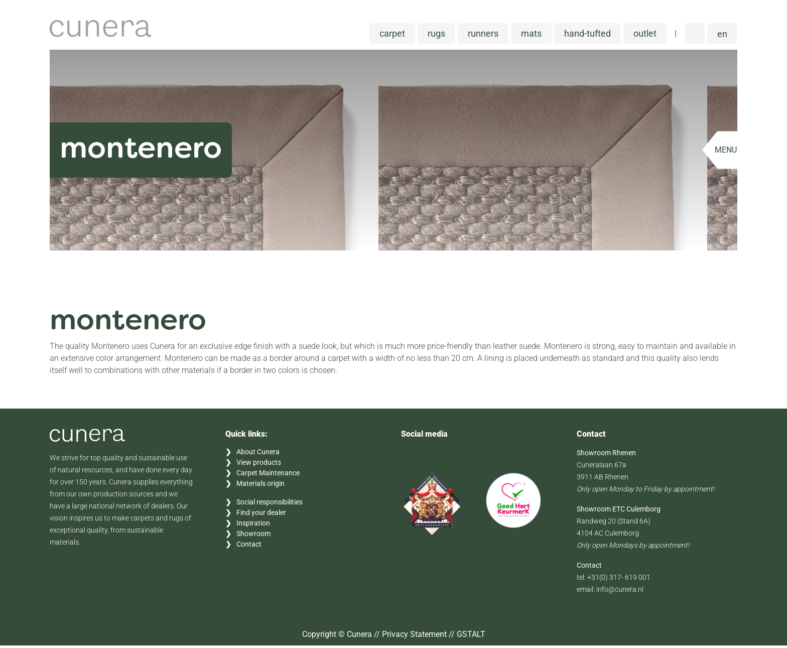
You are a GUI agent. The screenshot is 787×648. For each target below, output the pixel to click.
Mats (531, 36)
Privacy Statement (414, 636)
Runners (483, 36)
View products (258, 465)
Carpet (392, 36)
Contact (248, 547)
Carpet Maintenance (268, 475)
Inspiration (253, 526)
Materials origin (260, 486)
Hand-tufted (587, 36)
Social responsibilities (269, 504)
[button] (722, 36)
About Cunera (258, 454)
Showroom (253, 536)
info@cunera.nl (619, 592)
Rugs (436, 36)
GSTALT (471, 636)
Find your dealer (261, 515)
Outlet (645, 36)
